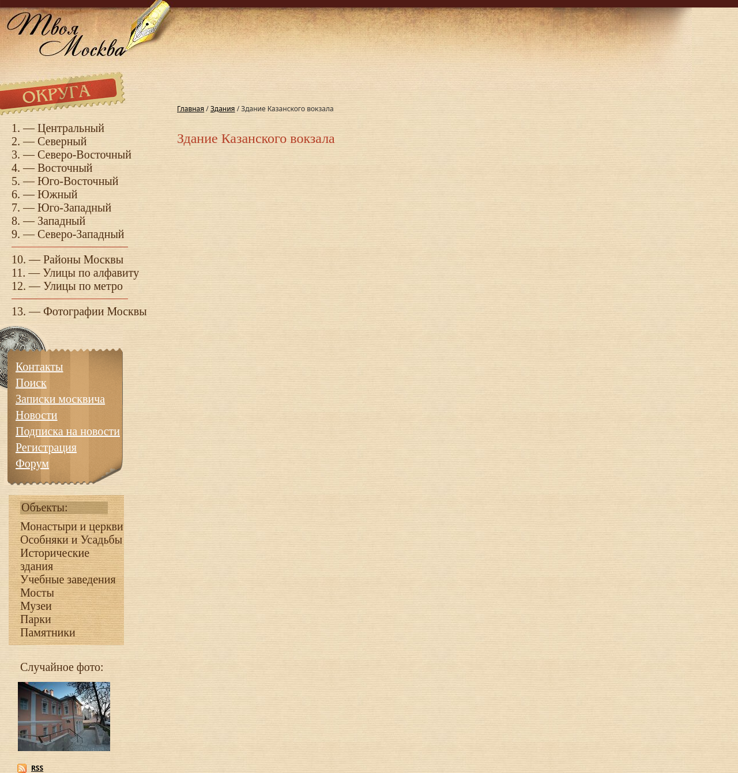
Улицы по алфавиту (91, 272)
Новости (37, 415)
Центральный (70, 128)
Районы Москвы (83, 259)
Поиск (31, 382)
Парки (35, 619)
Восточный (65, 167)
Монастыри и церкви (71, 526)
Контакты (39, 366)
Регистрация (46, 447)
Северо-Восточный (84, 154)
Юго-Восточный (78, 181)
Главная (190, 109)
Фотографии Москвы (95, 311)
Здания (222, 109)
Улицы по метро (83, 286)
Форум (32, 463)
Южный (57, 194)
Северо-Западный (81, 234)
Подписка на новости (68, 431)
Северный (62, 141)
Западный (61, 220)
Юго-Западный (74, 207)
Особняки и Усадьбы (71, 539)
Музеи (36, 605)
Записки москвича (60, 399)
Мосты (37, 592)
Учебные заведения (68, 579)
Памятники (48, 632)
